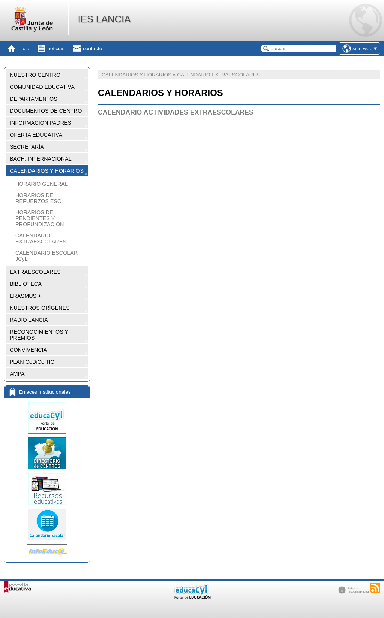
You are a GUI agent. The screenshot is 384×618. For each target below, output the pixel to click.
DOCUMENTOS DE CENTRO (46, 111)
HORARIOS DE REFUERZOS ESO (38, 198)
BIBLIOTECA (26, 284)
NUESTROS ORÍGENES (40, 308)
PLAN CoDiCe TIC (32, 362)
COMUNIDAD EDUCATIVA (42, 87)
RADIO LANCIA (29, 320)
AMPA (17, 374)
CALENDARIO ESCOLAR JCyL (46, 256)
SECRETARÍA (27, 147)
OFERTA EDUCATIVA (36, 135)
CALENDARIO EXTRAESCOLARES (40, 239)
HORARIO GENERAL (41, 184)
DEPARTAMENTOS (33, 99)
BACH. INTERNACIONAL (41, 159)
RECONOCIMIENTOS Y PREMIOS (39, 335)
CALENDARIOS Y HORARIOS (47, 171)
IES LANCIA (104, 19)
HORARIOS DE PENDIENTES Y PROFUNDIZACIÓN (39, 218)
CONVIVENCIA (28, 350)
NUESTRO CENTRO (35, 75)
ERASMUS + (25, 296)
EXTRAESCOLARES (35, 272)
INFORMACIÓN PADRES (40, 123)
